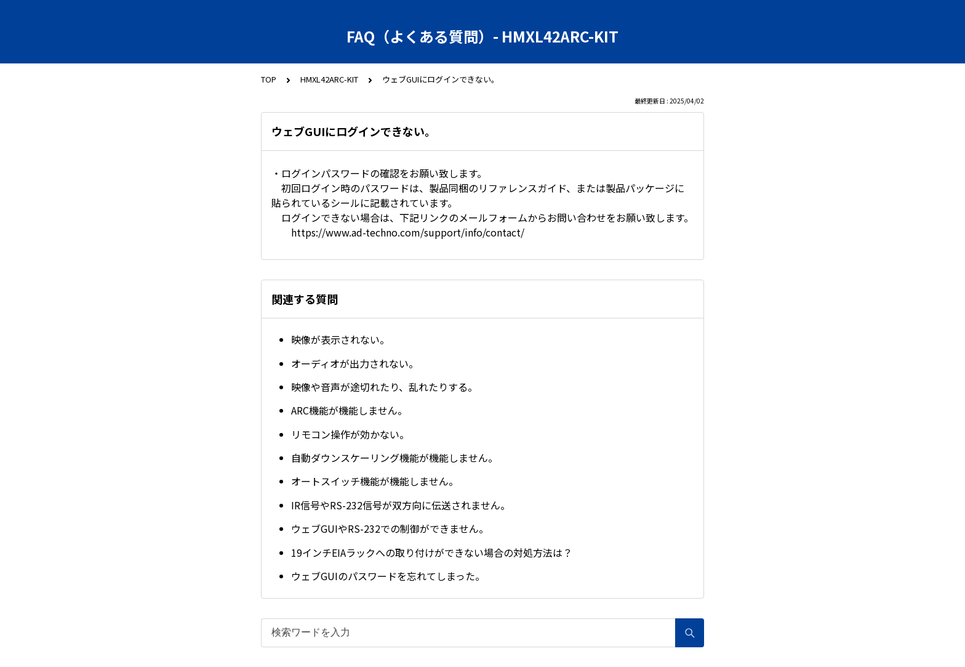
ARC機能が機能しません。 (349, 410)
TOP (268, 79)
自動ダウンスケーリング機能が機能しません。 (394, 457)
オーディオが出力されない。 (354, 363)
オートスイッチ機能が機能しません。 (374, 481)
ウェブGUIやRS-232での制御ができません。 (390, 528)
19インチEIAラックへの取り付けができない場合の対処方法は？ (431, 552)
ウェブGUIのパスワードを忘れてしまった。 (388, 575)
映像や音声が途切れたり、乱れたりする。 (384, 386)
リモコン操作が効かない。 (350, 434)
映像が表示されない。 (340, 339)
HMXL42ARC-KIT (329, 79)
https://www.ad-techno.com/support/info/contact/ (407, 232)
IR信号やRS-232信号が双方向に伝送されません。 (400, 505)
